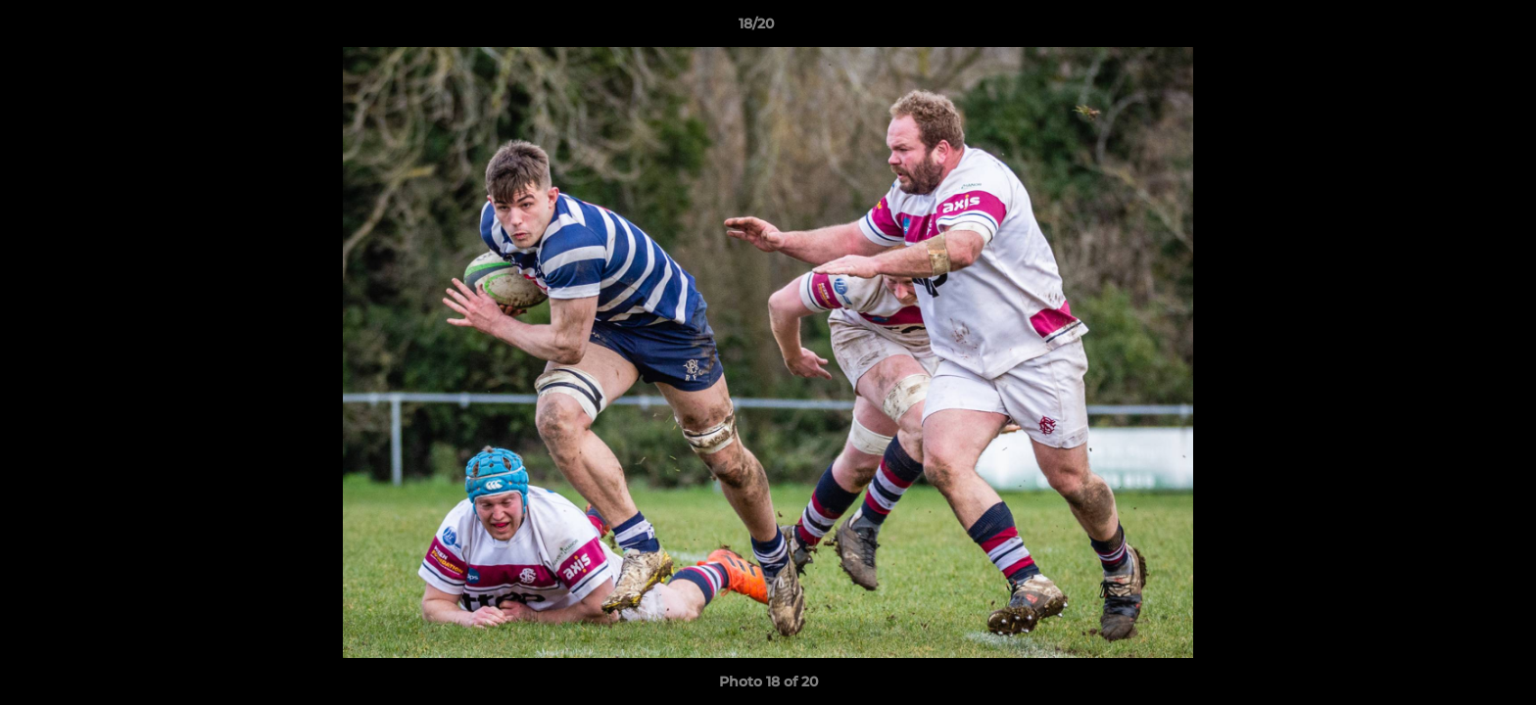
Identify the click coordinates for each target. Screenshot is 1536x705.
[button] (1453, 28)
